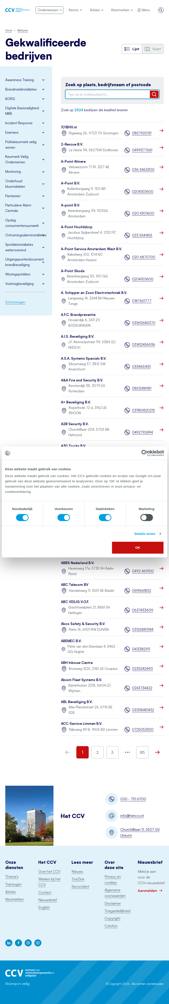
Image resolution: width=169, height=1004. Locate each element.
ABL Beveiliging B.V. (77, 702)
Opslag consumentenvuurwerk (22, 223)
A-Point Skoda (72, 271)
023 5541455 (142, 235)
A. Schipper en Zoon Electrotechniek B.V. (94, 293)
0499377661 (142, 150)
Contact (44, 892)
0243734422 (142, 688)
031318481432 (143, 710)
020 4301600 (143, 213)
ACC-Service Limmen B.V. (81, 724)
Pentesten (12, 196)
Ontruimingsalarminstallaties (25, 235)
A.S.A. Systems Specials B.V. (84, 358)
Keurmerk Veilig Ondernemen (16, 159)
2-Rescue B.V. (72, 144)
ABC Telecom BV (74, 585)
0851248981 (141, 388)
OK (137, 547)
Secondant (80, 886)
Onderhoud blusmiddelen (15, 184)
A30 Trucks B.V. (73, 446)
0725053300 (143, 729)
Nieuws (77, 871)
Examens (11, 132)
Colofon (111, 926)
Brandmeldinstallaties (21, 89)
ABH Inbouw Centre (77, 663)
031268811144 (142, 629)
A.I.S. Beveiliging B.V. (77, 336)
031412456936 (143, 345)
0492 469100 (143, 571)
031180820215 (143, 410)
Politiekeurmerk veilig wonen (21, 144)
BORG (10, 99)
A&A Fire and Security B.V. (82, 380)
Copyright (112, 918)
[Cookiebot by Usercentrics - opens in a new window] (144, 453)
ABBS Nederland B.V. (77, 563)
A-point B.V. (70, 205)
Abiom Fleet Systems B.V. (81, 680)
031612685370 (143, 323)
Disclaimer (113, 903)
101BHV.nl (69, 127)
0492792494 (142, 432)
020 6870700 (143, 257)
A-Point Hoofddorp (76, 227)
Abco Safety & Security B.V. (83, 624)
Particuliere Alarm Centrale (18, 208)
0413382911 (141, 649)
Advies (10, 891)
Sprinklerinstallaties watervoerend (19, 247)
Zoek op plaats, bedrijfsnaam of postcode (108, 84)
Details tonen (144, 534)
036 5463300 (143, 170)
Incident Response (19, 123)
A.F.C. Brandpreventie (78, 315)
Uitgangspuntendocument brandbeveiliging (24, 262)
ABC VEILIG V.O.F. (75, 602)
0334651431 (141, 366)
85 (142, 752)
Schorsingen (15, 302)
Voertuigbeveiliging (19, 284)
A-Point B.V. (70, 183)
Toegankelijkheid (117, 911)
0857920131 (141, 133)
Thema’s (11, 876)
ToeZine (78, 879)
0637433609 (142, 610)
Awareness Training (19, 80)
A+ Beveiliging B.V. (76, 402)
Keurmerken (14, 899)
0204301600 (142, 192)
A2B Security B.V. (75, 424)
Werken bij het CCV (49, 882)
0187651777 (141, 301)
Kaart (153, 49)
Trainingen (13, 884)
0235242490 (142, 669)
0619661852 (141, 591)
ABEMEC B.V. (71, 641)
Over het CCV (49, 871)
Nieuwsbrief (47, 900)
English (44, 907)
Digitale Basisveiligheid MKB (22, 111)
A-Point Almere (73, 161)
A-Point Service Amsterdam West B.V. (91, 249)
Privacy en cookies (113, 879)
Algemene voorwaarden (115, 893)
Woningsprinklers (17, 274)
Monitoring (13, 171)
